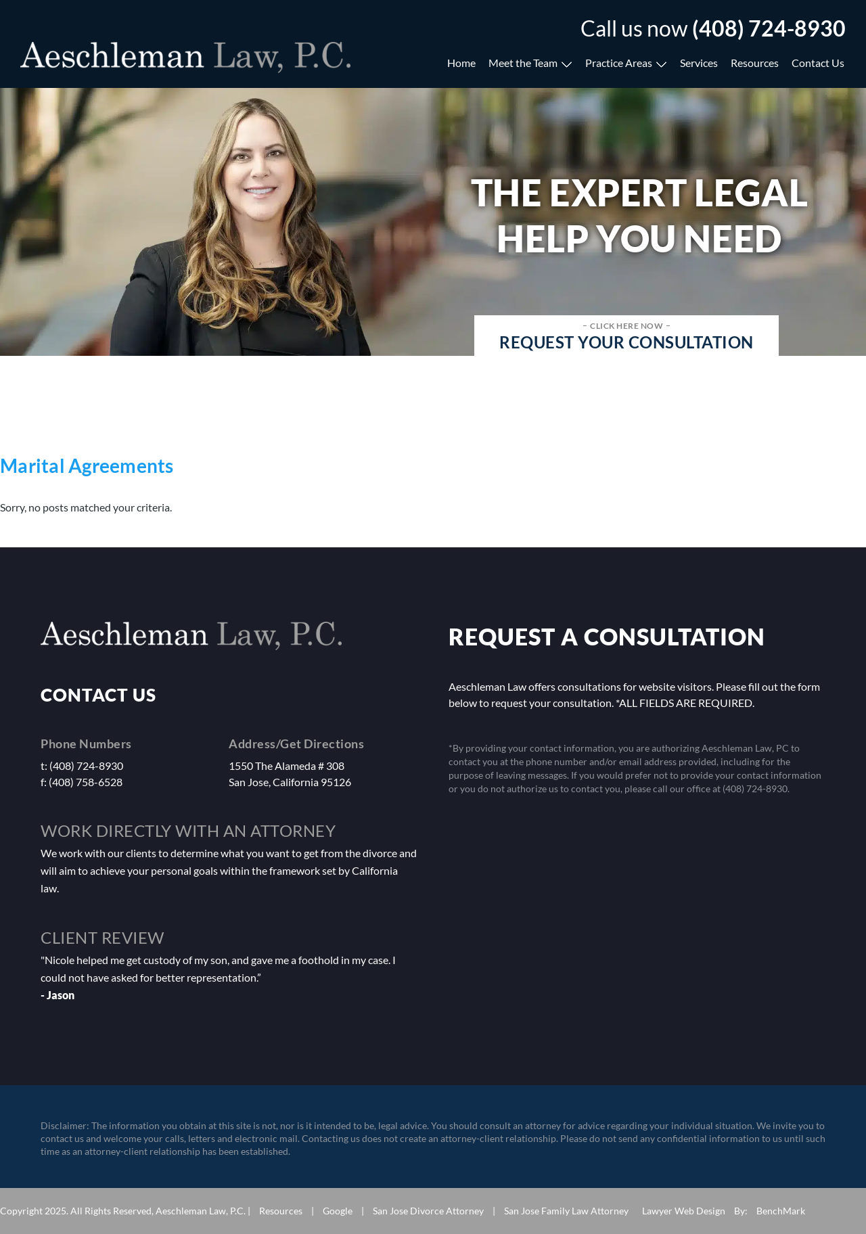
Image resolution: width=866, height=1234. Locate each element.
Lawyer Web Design (683, 1210)
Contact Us (818, 62)
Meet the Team (522, 62)
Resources (755, 62)
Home (461, 62)
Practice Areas (618, 62)
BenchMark (780, 1210)
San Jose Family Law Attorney (566, 1210)
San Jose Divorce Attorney (428, 1210)
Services (699, 62)
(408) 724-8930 (769, 28)
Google (337, 1210)
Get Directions (322, 743)
